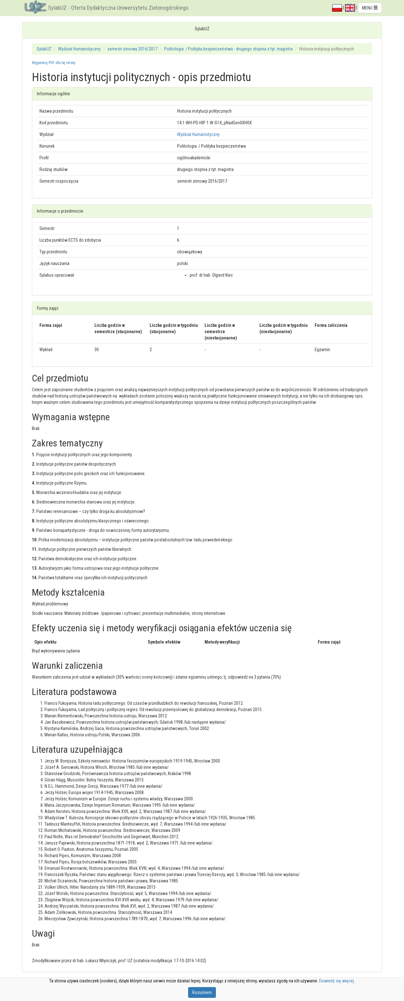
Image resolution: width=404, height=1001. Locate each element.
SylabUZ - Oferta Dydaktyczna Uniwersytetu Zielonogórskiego (118, 7)
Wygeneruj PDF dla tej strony (53, 63)
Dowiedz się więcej (336, 980)
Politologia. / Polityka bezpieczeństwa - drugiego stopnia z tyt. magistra (228, 48)
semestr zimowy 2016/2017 (132, 48)
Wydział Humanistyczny (79, 48)
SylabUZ (44, 48)
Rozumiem (202, 992)
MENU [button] (370, 7)
